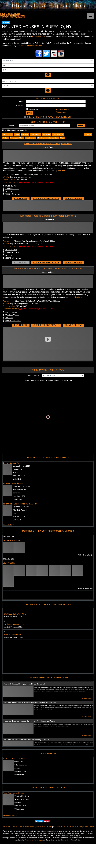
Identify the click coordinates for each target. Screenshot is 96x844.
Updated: (22, 796)
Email (21, 102)
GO (48, 75)
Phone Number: (9, 180)
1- (4, 611)
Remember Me (32, 109)
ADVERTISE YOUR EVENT (60, 117)
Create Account (61, 112)
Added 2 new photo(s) (85, 555)
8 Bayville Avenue (20, 765)
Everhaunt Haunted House (14, 624)
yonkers (5, 138)
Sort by (88, 134)
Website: (6, 177)
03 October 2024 (8, 559)
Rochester (24, 134)
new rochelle (30, 138)
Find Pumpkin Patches (44, 827)
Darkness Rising (10, 816)
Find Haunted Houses (9, 827)
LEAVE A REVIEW (73, 199)
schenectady (53, 138)
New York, (17, 803)
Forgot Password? (62, 109)
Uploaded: (21, 466)
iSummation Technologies (34, 840)
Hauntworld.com (38, 36)
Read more (61, 171)
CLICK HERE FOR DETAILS (46, 199)
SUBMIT (81, 125)
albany (21, 138)
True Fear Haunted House (13, 793)
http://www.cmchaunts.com (21, 177)
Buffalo (16, 134)
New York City (7, 134)
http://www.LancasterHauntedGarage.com (27, 244)
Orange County (58, 134)
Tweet (7, 22)
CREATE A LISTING (35, 117)
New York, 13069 (19, 516)
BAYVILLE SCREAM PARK (15, 614)
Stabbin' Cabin (9, 524)
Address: (6, 175)
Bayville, (16, 472)
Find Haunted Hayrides (27, 827)
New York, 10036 (20, 806)
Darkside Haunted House (13, 483)
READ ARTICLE (87, 698)
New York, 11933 (19, 496)
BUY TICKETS (20, 199)
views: (19, 762)
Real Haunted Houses (74, 827)
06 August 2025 (8, 536)
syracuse (13, 138)
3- (4, 631)
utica (62, 138)
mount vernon (42, 138)
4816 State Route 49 (20, 510)
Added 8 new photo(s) (85, 588)
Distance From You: (11, 182)
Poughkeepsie (35, 134)
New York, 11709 (19, 476)
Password (19, 106)
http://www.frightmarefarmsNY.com (24, 304)
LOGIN (29, 113)
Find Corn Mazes (59, 827)
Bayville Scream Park (11, 463)
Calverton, (16, 493)
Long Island (46, 134)
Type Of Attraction (34, 376)
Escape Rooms (88, 827)
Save (48, 821)
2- (4, 621)
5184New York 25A (19, 490)
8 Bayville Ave (18, 469)
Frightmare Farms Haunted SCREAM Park (20, 504)
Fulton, (15, 513)
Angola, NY (13, 627)
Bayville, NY (13, 617)
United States (17, 479)
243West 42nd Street (21, 799)
